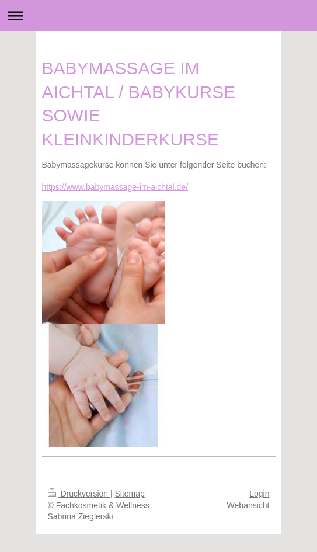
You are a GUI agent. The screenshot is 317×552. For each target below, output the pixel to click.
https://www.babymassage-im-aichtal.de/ (115, 187)
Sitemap (130, 493)
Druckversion (79, 493)
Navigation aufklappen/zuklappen (158, 15)
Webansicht (248, 505)
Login (259, 493)
